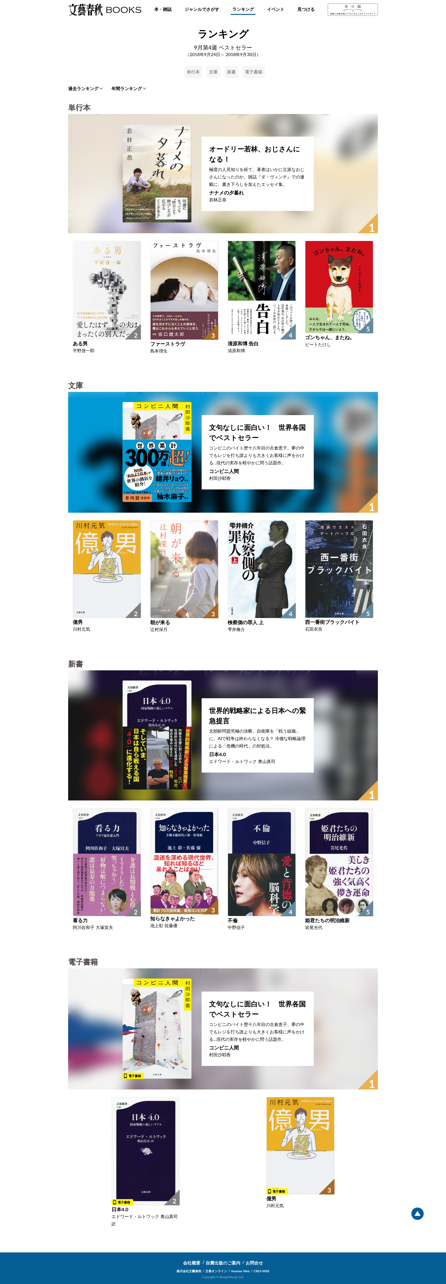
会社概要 (191, 1262)
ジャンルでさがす (202, 9)
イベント (275, 9)
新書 (231, 71)
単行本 (193, 71)
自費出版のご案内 (223, 1262)
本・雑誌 (163, 9)
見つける (306, 9)
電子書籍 (253, 71)
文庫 (213, 71)
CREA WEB (261, 1271)
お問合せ (254, 1262)
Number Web (240, 1271)
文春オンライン (216, 1271)
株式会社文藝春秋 (189, 1271)
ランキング (243, 9)
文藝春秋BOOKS (104, 9)
